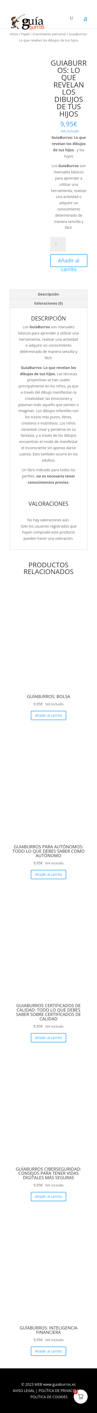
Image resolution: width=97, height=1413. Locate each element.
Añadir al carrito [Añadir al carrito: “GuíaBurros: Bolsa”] (48, 715)
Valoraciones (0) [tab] (48, 303)
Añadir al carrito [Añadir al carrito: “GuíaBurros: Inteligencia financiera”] (48, 1351)
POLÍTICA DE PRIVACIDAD (60, 1390)
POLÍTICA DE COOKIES (49, 1396)
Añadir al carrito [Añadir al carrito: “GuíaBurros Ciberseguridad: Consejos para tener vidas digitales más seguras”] (48, 1196)
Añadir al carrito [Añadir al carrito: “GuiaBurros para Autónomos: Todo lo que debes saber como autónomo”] (48, 874)
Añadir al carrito (68, 262)
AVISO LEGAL (24, 1390)
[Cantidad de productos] (58, 244)
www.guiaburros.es (59, 1384)
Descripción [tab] (48, 294)
